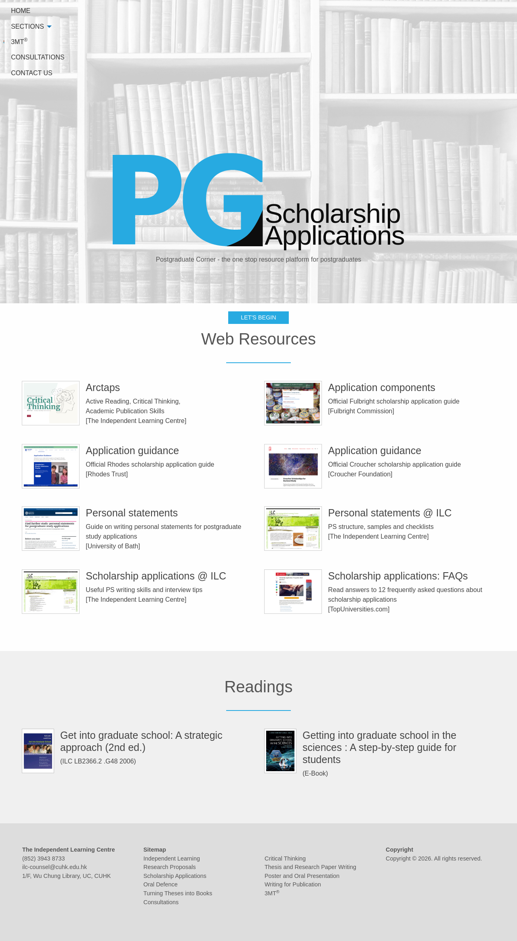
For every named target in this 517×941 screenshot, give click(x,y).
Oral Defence (160, 884)
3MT (272, 893)
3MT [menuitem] (378, 10)
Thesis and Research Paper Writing (310, 867)
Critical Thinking (285, 858)
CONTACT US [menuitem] (486, 10)
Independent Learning (171, 858)
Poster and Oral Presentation (302, 876)
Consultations (161, 902)
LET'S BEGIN (258, 255)
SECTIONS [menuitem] (337, 10)
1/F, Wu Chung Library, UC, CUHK (66, 876)
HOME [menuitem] (298, 10)
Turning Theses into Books (177, 893)
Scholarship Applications (174, 876)
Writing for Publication (293, 884)
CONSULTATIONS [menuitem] (426, 10)
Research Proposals (169, 867)
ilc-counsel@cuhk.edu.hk (54, 867)
